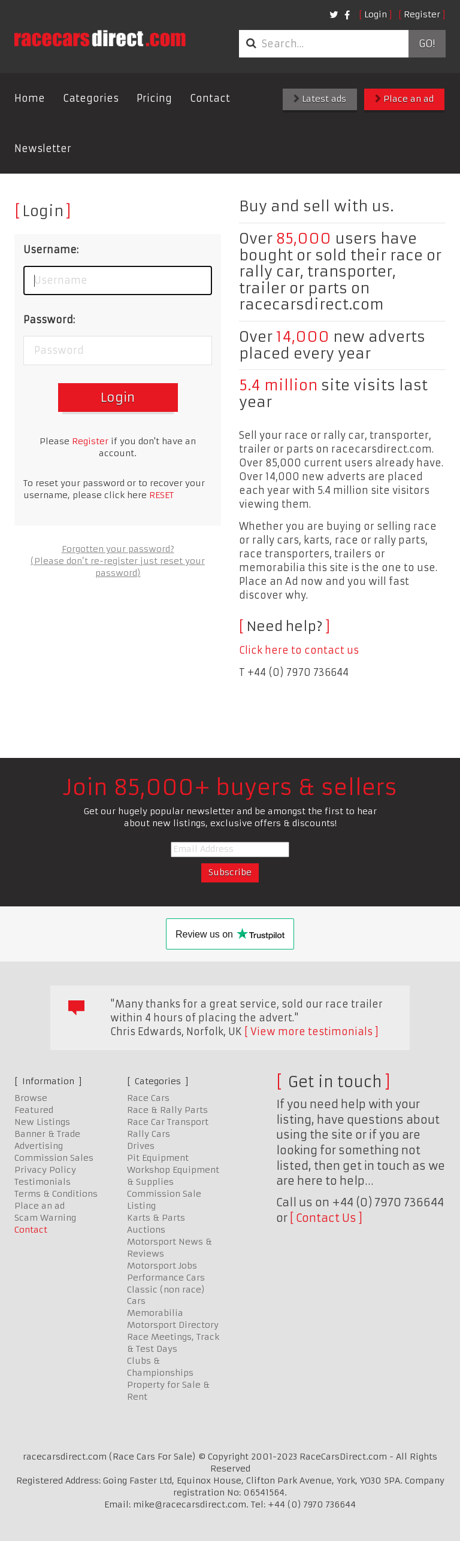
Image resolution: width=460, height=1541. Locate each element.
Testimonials (42, 1181)
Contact (210, 98)
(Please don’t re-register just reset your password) (118, 567)
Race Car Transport (167, 1122)
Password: (49, 320)
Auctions (146, 1229)
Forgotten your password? (118, 549)
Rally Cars (148, 1134)
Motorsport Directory (173, 1324)
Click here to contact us (299, 650)
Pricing (154, 98)
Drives (141, 1145)
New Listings (42, 1122)
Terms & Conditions (56, 1193)
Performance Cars (166, 1277)
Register (422, 14)
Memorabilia (155, 1313)
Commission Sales (53, 1157)
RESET (161, 495)
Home (29, 98)
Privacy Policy (45, 1169)
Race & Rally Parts (167, 1110)
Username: (50, 250)
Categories (91, 98)
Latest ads (319, 98)
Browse (30, 1098)
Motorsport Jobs (162, 1265)
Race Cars (148, 1098)
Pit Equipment (158, 1157)
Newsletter (42, 148)
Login (375, 14)
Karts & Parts (156, 1217)
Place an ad (404, 98)
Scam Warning (45, 1217)
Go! (427, 44)
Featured (33, 1110)
